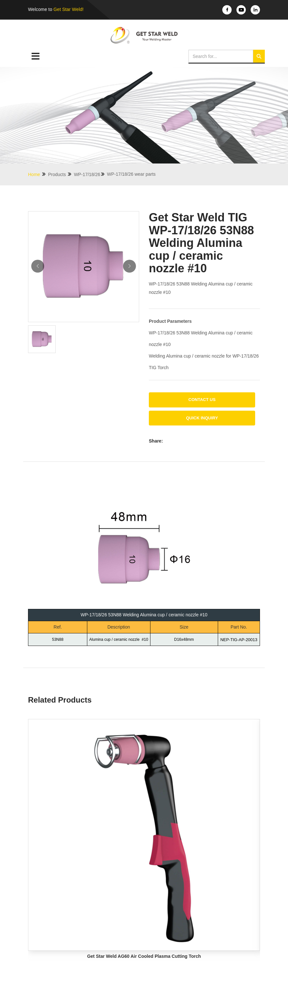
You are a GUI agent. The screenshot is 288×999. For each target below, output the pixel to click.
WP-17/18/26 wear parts (131, 174)
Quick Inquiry (202, 417)
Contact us (202, 399)
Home (37, 174)
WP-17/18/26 (89, 174)
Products (60, 174)
